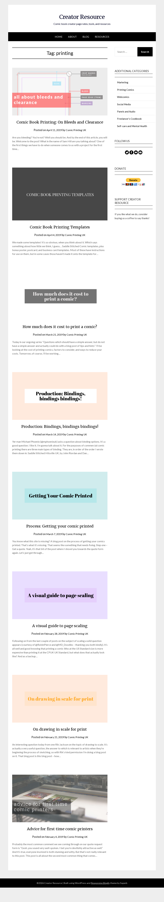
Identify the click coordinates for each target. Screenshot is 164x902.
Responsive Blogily (100, 897)
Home (58, 36)
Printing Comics (125, 89)
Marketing (122, 82)
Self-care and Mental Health (132, 126)
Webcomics (123, 96)
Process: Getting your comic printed (60, 540)
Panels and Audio (126, 111)
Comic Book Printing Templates (60, 234)
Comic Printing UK (77, 137)
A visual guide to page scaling (60, 640)
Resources (102, 36)
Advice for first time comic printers (60, 843)
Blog (85, 36)
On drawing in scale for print (60, 743)
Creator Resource (82, 16)
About (72, 36)
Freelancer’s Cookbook (129, 118)
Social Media (124, 104)
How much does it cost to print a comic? (60, 333)
